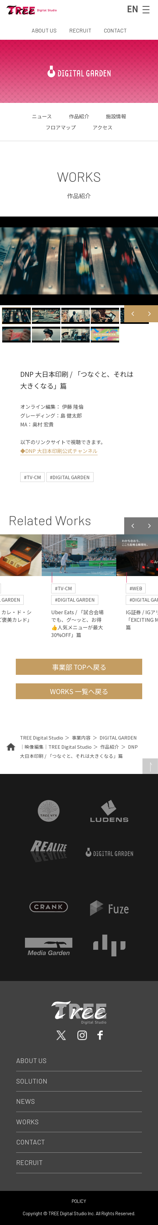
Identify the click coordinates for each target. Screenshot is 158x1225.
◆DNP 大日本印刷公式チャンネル (59, 451)
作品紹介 (79, 116)
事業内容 (81, 737)
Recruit (29, 1162)
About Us (31, 1060)
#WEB (136, 588)
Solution (31, 1081)
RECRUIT (80, 30)
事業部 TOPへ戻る (79, 666)
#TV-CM (32, 476)
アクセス (102, 127)
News (25, 1101)
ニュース (42, 116)
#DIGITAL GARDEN (70, 476)
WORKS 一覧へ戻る (79, 691)
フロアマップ (61, 127)
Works (27, 1121)
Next (149, 313)
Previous (132, 313)
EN (132, 9)
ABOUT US (44, 30)
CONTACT (115, 30)
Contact (30, 1142)
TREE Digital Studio (41, 737)
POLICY (79, 1201)
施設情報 (116, 116)
